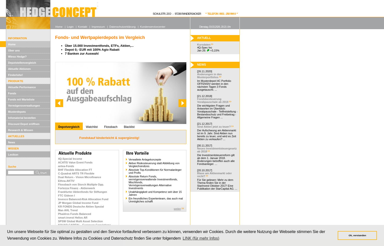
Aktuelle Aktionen (19, 68)
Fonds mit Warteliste (21, 99)
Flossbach (111, 127)
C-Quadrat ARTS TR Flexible (76, 173)
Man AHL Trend (68, 210)
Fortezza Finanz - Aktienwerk (76, 188)
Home (12, 44)
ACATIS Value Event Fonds (75, 162)
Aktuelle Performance (22, 87)
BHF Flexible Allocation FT (75, 169)
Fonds (12, 93)
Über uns (14, 50)
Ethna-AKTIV (66, 180)
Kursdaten (203, 44)
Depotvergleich (69, 127)
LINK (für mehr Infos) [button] (201, 238)
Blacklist (129, 127)
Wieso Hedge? (17, 56)
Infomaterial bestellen (22, 117)
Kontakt (82, 26)
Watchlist (92, 127)
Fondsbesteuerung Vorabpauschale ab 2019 (212, 100)
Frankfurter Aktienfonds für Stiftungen (82, 191)
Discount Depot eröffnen (23, 124)
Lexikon (13, 154)
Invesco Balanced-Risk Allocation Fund (83, 199)
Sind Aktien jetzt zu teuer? (214, 126)
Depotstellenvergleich (22, 62)
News (11, 142)
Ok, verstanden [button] (357, 235)
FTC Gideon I (66, 195)
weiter (177, 208)
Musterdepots (17, 111)
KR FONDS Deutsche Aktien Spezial (81, 206)
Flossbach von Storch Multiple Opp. (81, 184)
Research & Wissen (20, 130)
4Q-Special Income (70, 158)
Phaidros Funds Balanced (74, 213)
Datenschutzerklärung (122, 26)
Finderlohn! (15, 75)
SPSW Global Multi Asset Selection (80, 221)
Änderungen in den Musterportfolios (209, 76)
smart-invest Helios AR (72, 217)
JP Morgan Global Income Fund (78, 202)
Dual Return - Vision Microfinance (79, 177)
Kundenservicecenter (152, 26)
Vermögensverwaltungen (24, 105)
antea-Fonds (66, 166)
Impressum (98, 26)
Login (70, 26)
